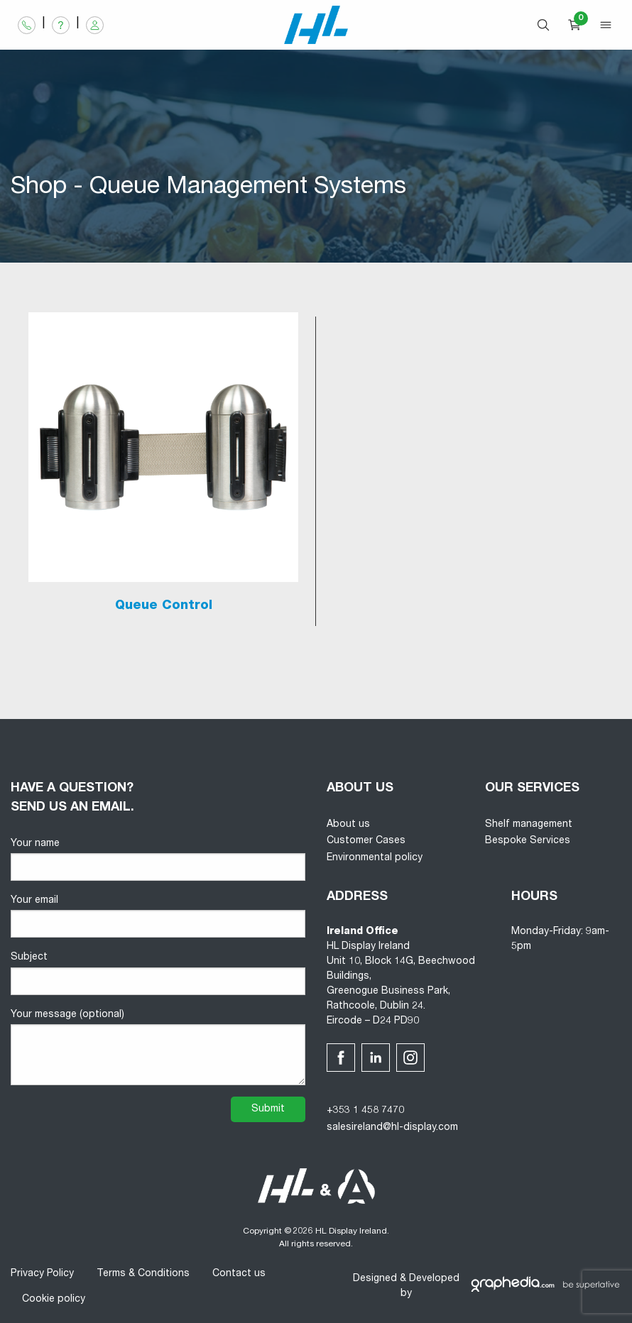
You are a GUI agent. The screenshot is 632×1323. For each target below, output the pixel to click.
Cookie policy (53, 1300)
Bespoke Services (527, 841)
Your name (158, 860)
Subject (158, 973)
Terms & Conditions (143, 1274)
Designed (375, 1279)
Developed (434, 1279)
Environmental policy (375, 858)
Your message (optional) (158, 1047)
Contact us (239, 1274)
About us (348, 825)
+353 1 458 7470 (365, 1111)
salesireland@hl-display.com (392, 1128)
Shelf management (528, 825)
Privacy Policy (42, 1274)
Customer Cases (366, 841)
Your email (158, 917)
